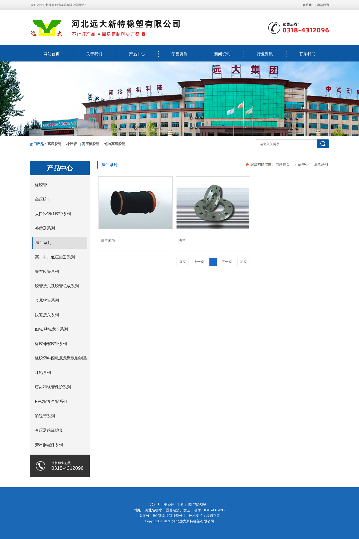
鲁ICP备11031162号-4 (169, 516)
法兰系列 (320, 164)
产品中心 (137, 54)
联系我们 (309, 5)
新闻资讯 (222, 54)
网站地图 (323, 5)
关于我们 (94, 54)
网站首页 (52, 54)
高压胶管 (54, 144)
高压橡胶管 (90, 144)
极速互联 (213, 516)
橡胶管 (71, 144)
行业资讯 (265, 54)
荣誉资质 (179, 54)
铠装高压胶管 (114, 144)
